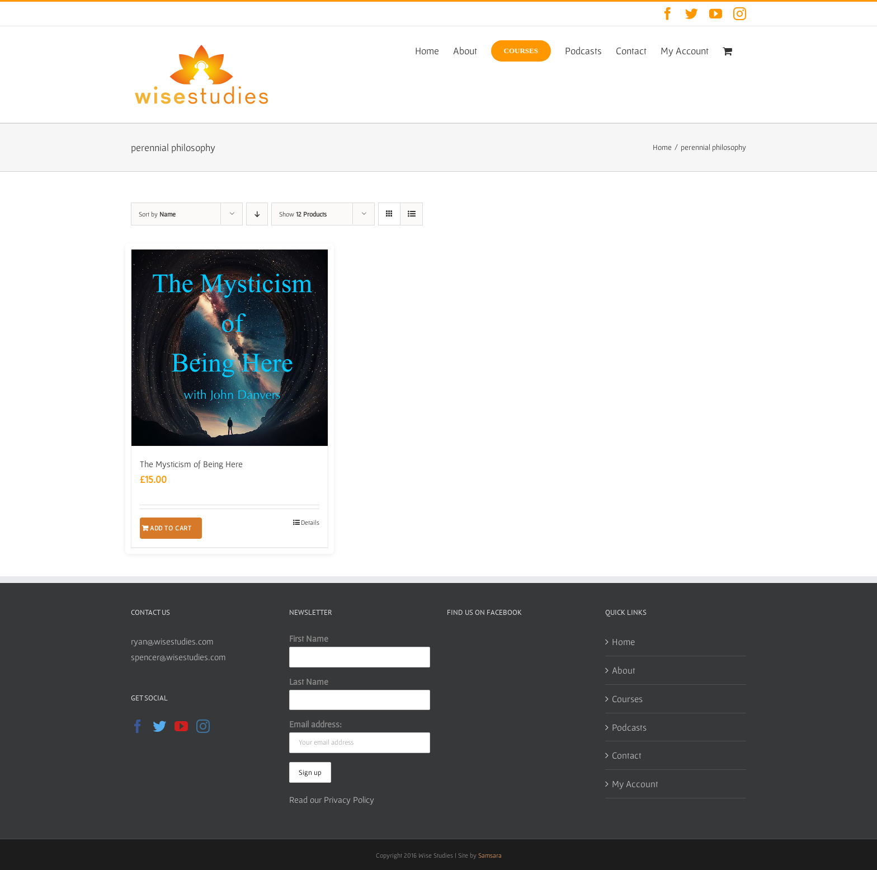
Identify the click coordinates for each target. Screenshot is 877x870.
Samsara (490, 855)
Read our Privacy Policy (331, 799)
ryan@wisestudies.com (172, 641)
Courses (627, 698)
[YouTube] (181, 726)
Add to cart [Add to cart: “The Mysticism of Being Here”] (171, 528)
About (623, 670)
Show (303, 214)
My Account (635, 783)
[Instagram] (203, 726)
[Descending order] (257, 214)
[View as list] (411, 214)
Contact (627, 755)
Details (310, 522)
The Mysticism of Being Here (191, 464)
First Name (308, 638)
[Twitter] (159, 726)
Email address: (315, 724)
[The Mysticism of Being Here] (229, 348)
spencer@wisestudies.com (178, 657)
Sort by (157, 214)
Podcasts (629, 727)
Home (623, 641)
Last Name (308, 681)
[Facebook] (137, 726)
